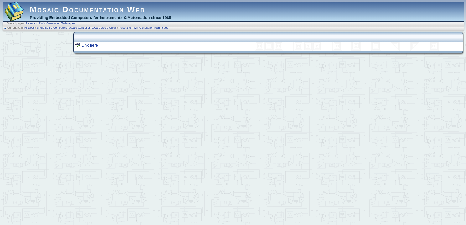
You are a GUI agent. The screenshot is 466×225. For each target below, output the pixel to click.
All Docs (29, 27)
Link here (89, 45)
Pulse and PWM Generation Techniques (50, 23)
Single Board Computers (51, 27)
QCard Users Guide (104, 27)
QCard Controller (79, 27)
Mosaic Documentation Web (87, 9)
